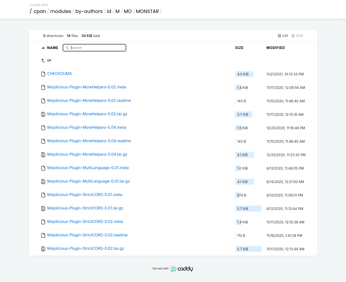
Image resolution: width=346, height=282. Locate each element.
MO (128, 11)
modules (60, 11)
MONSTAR (147, 11)
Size (239, 48)
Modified (275, 48)
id (109, 11)
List (283, 35)
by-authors (89, 11)
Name (53, 47)
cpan (40, 11)
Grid (297, 35)
